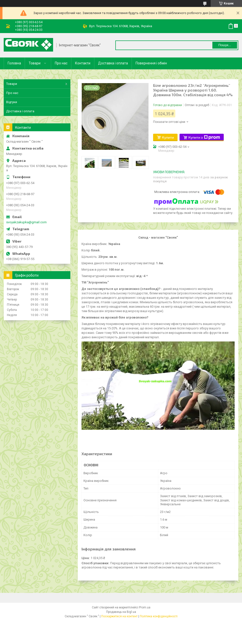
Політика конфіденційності (159, 616)
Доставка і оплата (113, 63)
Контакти (82, 63)
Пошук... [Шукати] (224, 45)
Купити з (204, 137)
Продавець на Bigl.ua (121, 612)
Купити (168, 137)
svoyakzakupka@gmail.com (26, 222)
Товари (34, 63)
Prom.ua (144, 607)
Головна (14, 63)
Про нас (61, 63)
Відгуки (11, 102)
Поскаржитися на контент (119, 616)
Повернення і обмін (151, 63)
